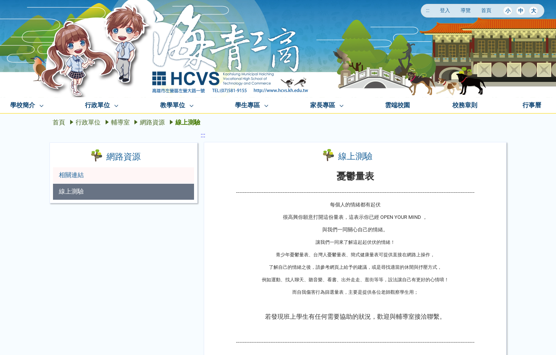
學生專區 (247, 105)
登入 (445, 10)
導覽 (466, 10)
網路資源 (152, 122)
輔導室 (120, 122)
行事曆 (531, 105)
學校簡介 (22, 105)
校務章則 (464, 105)
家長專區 (322, 105)
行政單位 (97, 105)
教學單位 (172, 105)
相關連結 (71, 175)
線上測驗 (71, 191)
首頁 (486, 10)
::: (427, 10)
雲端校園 (397, 105)
